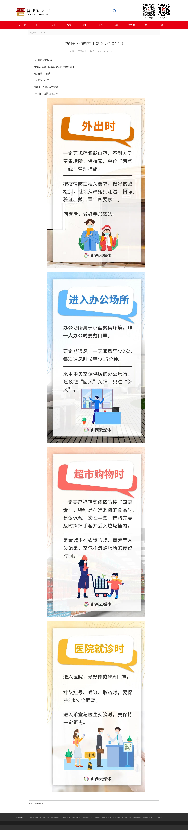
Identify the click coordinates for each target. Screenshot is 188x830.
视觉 (69, 25)
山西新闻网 (33, 817)
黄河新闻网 (44, 817)
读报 (163, 25)
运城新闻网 (158, 817)
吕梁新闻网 (106, 817)
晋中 (38, 25)
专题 (116, 25)
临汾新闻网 (147, 817)
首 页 (22, 25)
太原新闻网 (55, 817)
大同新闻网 (65, 817)
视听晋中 (116, 817)
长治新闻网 (126, 817)
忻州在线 (86, 817)
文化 (85, 25)
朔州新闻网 (76, 817)
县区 (100, 25)
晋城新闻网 (137, 817)
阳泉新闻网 (96, 817)
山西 (43, 33)
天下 (53, 25)
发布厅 (131, 25)
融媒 (147, 25)
